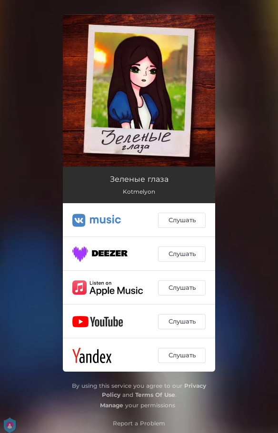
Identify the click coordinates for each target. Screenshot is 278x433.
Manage (111, 405)
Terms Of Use (155, 394)
